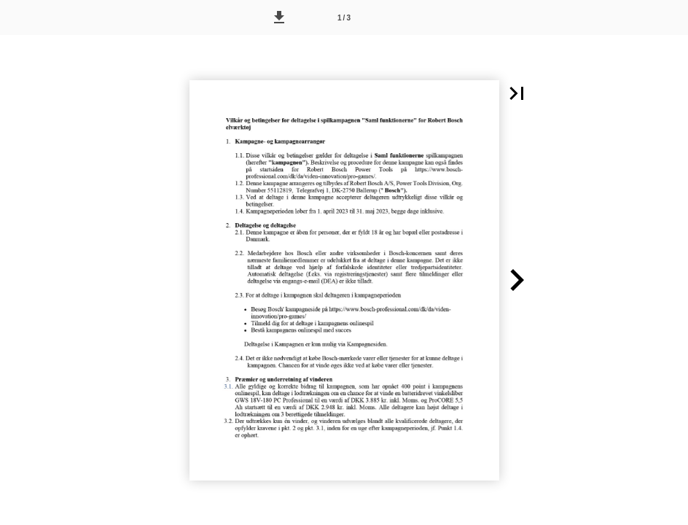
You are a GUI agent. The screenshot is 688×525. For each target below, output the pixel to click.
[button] (279, 17)
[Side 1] (344, 17)
